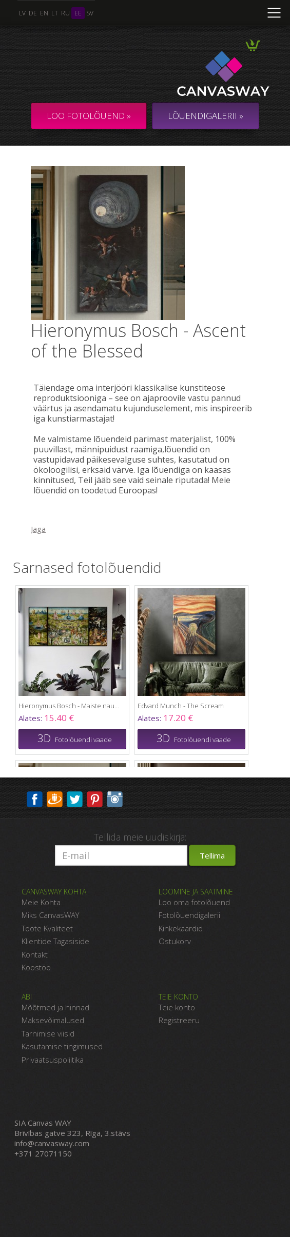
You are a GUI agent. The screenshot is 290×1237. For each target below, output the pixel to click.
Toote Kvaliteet (47, 928)
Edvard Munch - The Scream (181, 705)
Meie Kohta (41, 902)
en (44, 13)
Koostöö (36, 967)
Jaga (38, 529)
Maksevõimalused (53, 1020)
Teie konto (177, 1007)
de (33, 13)
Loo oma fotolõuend (194, 902)
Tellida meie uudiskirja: (140, 837)
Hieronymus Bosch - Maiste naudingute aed (69, 705)
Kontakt (35, 954)
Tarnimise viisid (48, 1033)
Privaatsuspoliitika (53, 1059)
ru (65, 13)
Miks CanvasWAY (50, 915)
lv (22, 13)
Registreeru (179, 1020)
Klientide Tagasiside (55, 941)
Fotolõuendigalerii (189, 915)
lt (54, 13)
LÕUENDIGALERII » (205, 116)
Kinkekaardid (181, 928)
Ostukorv (175, 941)
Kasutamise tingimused (62, 1046)
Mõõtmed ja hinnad (55, 1007)
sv (89, 13)
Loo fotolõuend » (89, 116)
